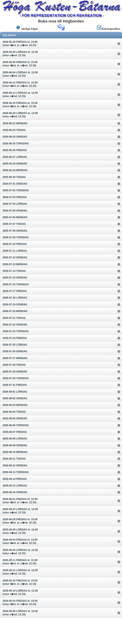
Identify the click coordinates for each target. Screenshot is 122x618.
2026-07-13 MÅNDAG (15, 264)
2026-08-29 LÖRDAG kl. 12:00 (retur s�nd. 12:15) (20, 531)
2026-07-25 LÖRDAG (15, 344)
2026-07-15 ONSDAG (15, 277)
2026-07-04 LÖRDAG (15, 203)
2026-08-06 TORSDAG (16, 425)
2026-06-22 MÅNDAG (15, 123)
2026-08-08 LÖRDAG (15, 438)
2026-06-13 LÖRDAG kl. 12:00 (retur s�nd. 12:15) (20, 94)
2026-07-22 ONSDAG (15, 324)
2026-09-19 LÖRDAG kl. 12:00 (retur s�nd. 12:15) (20, 592)
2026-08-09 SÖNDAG (15, 445)
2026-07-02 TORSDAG (16, 190)
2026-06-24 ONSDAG (15, 136)
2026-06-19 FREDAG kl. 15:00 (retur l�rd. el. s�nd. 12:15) (20, 105)
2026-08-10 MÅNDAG (15, 452)
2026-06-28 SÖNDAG (15, 163)
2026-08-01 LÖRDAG (15, 391)
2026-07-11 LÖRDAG (15, 250)
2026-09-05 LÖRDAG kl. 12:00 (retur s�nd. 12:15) (20, 552)
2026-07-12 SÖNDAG (15, 257)
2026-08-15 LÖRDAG (15, 485)
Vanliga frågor (27, 27)
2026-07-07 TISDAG (14, 224)
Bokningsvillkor (108, 27)
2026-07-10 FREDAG (15, 244)
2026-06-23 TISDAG (14, 130)
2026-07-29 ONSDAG (15, 371)
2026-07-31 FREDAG (15, 385)
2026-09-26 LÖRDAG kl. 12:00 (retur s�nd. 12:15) (20, 613)
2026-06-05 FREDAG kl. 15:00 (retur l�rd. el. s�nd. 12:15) (20, 64)
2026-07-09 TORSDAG (16, 237)
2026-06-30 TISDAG (14, 177)
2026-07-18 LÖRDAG (15, 297)
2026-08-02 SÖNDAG (15, 398)
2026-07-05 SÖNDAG (15, 210)
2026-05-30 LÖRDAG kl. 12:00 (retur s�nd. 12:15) (20, 54)
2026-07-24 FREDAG (15, 338)
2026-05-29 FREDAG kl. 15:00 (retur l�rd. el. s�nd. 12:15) (20, 44)
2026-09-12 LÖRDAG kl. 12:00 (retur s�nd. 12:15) (20, 572)
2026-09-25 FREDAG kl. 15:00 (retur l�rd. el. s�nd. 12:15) (20, 602)
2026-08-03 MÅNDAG (15, 405)
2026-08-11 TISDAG (14, 458)
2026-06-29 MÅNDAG (15, 170)
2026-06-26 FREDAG (15, 150)
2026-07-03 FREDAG (15, 197)
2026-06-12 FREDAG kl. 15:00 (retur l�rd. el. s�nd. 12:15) (20, 84)
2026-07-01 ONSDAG (15, 183)
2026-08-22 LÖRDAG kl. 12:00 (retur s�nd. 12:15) (20, 511)
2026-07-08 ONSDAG (15, 230)
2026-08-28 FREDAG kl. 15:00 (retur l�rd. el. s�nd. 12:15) (20, 521)
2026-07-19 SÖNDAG (15, 304)
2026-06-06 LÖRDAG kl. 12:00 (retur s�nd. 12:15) (20, 74)
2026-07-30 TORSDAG (16, 378)
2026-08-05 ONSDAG (15, 418)
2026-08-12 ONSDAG (15, 465)
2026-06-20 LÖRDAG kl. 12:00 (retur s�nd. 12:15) (20, 115)
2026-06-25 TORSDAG (16, 143)
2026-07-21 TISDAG (14, 318)
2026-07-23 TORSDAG (16, 331)
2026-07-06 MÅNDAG (15, 217)
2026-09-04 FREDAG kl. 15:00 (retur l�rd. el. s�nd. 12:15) (20, 541)
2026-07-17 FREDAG (15, 291)
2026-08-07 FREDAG (15, 432)
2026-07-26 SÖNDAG (15, 351)
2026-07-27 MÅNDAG (15, 358)
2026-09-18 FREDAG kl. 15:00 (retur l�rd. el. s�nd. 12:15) (20, 582)
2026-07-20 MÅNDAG (15, 311)
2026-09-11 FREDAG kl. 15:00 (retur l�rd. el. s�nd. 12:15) (20, 562)
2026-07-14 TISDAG (14, 271)
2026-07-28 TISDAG (14, 364)
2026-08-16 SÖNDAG (15, 492)
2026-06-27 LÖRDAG (15, 157)
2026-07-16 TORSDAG (16, 284)
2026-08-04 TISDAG (14, 411)
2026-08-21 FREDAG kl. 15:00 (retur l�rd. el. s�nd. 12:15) (20, 501)
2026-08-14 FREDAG (15, 479)
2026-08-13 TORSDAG (16, 472)
